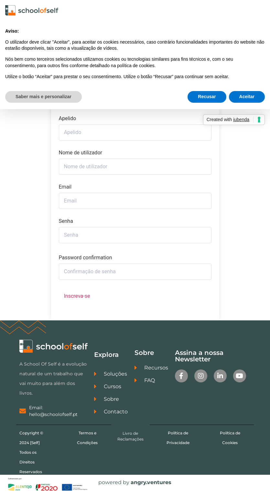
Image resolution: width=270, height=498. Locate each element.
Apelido (67, 121)
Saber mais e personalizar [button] (43, 96)
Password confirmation (85, 261)
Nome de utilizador (80, 156)
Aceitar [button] (246, 96)
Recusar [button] (207, 96)
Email (65, 190)
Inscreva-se (77, 299)
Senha (66, 224)
